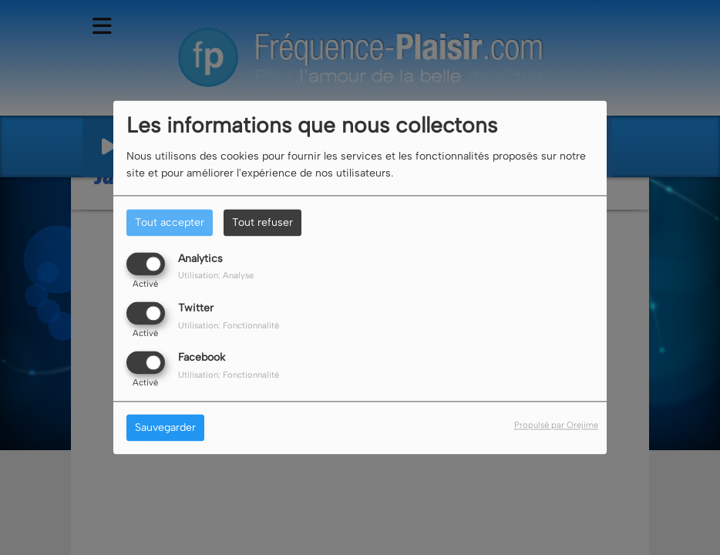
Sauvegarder (165, 428)
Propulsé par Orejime (556, 425)
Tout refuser (262, 222)
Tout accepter (169, 222)
